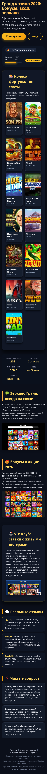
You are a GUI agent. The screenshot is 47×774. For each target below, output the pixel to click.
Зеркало (34, 752)
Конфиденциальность (18, 752)
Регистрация (13, 36)
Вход (35, 36)
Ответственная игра (28, 750)
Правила (13, 750)
